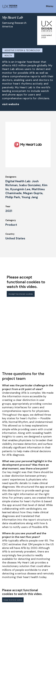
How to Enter (9, 622)
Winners (6, 647)
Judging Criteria (11, 639)
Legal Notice (36, 638)
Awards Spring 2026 (13, 651)
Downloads (35, 634)
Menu (49, 6)
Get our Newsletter (15, 604)
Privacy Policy (37, 650)
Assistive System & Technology (22, 50)
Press (32, 646)
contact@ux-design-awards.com (28, 674)
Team (32, 625)
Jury (4, 635)
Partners (34, 642)
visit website (10, 104)
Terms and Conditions (41, 654)
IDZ (31, 630)
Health (8, 55)
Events (6, 655)
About (32, 621)
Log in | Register (38, 658)
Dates (5, 627)
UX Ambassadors (11, 643)
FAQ (4, 631)
